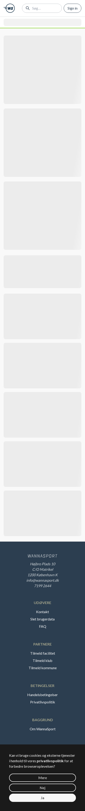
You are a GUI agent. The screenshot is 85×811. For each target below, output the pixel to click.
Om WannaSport (43, 729)
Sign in (73, 8)
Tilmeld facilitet (42, 653)
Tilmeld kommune (43, 668)
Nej (42, 787)
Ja (42, 798)
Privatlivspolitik (42, 702)
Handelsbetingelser (42, 694)
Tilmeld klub (42, 660)
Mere (42, 777)
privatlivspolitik (50, 761)
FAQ (42, 626)
